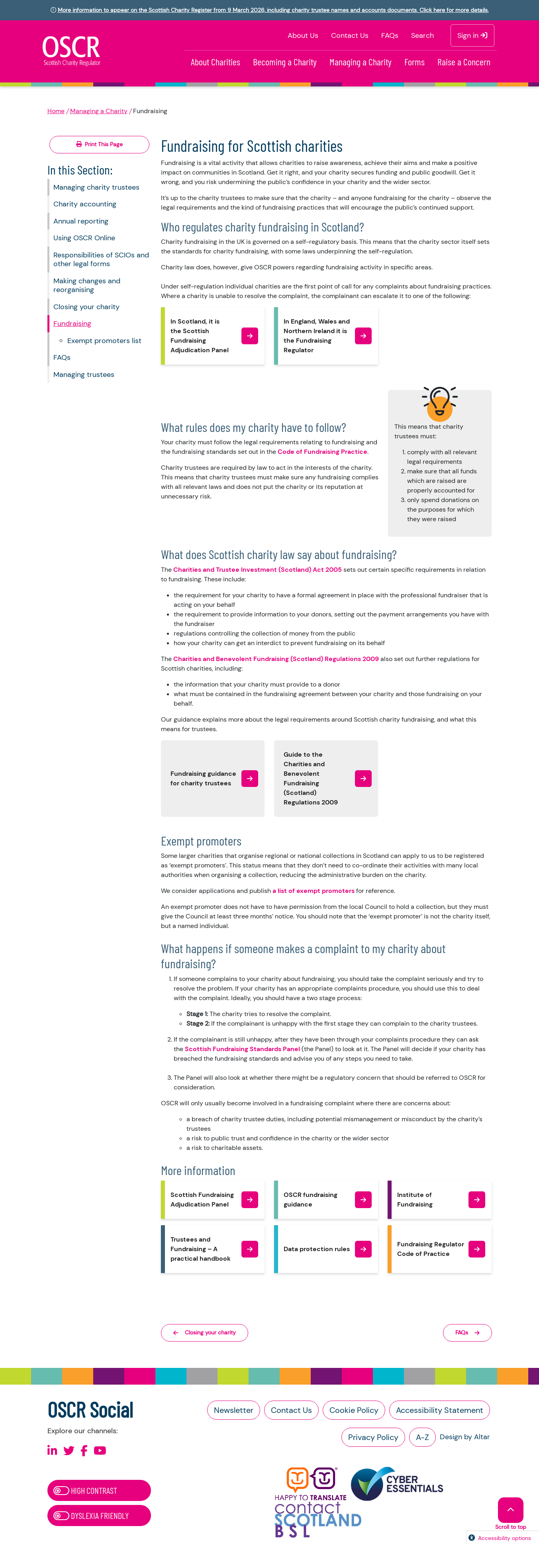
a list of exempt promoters (313, 891)
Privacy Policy (373, 1437)
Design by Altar (465, 1437)
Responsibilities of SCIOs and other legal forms (101, 259)
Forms (414, 61)
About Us (303, 35)
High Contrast (85, 1490)
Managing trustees (83, 374)
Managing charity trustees (96, 187)
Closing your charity (86, 307)
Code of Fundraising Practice (322, 451)
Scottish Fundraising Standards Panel (242, 1049)
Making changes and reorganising (86, 285)
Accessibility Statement (439, 1410)
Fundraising (72, 323)
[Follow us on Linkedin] (52, 1451)
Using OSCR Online (84, 238)
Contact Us (349, 35)
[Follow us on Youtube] (100, 1451)
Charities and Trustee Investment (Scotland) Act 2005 (257, 569)
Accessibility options (504, 1538)
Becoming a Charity (285, 61)
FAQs (389, 35)
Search (422, 35)
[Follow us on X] (68, 1451)
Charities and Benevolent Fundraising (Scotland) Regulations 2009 (276, 659)
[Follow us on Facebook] (84, 1451)
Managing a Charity (360, 61)
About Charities (215, 61)
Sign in (472, 35)
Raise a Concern (463, 61)
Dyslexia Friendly (91, 1515)
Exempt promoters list (104, 340)
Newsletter (233, 1410)
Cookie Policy (353, 1410)
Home (56, 111)
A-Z (422, 1437)
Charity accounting (84, 204)
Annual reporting (80, 221)
